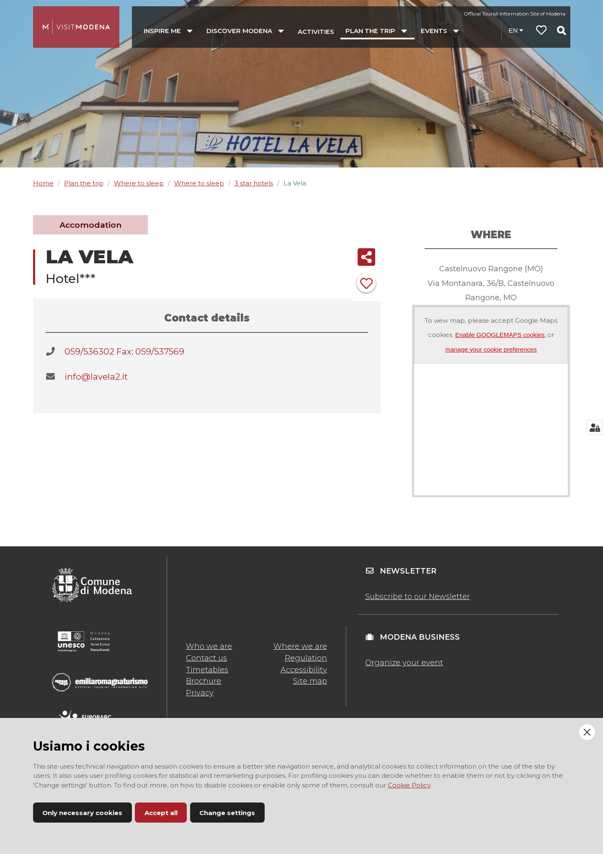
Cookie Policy (409, 785)
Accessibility (304, 669)
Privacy (200, 692)
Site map (310, 681)
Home (43, 183)
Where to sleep (139, 183)
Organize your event (404, 662)
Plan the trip (83, 183)
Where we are (300, 646)
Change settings (227, 813)
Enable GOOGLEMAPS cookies (499, 334)
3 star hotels (253, 183)
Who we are (209, 646)
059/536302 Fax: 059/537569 (124, 351)
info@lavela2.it (96, 376)
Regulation (306, 658)
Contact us (206, 658)
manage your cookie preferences (490, 349)
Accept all (161, 813)
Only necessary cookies (82, 813)
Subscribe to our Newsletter (417, 596)
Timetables (207, 669)
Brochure (203, 681)
